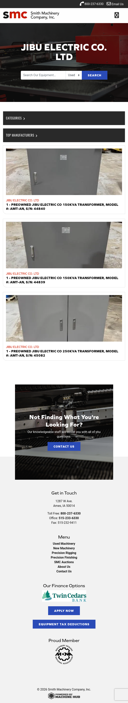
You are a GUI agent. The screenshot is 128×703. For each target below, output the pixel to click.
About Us (64, 567)
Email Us (115, 4)
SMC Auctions (64, 562)
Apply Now (64, 610)
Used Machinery (64, 543)
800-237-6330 (91, 4)
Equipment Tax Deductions (64, 624)
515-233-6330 (69, 518)
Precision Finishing (64, 557)
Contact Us (64, 446)
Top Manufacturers (22, 135)
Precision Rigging (64, 553)
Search (94, 75)
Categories (16, 118)
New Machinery (64, 548)
